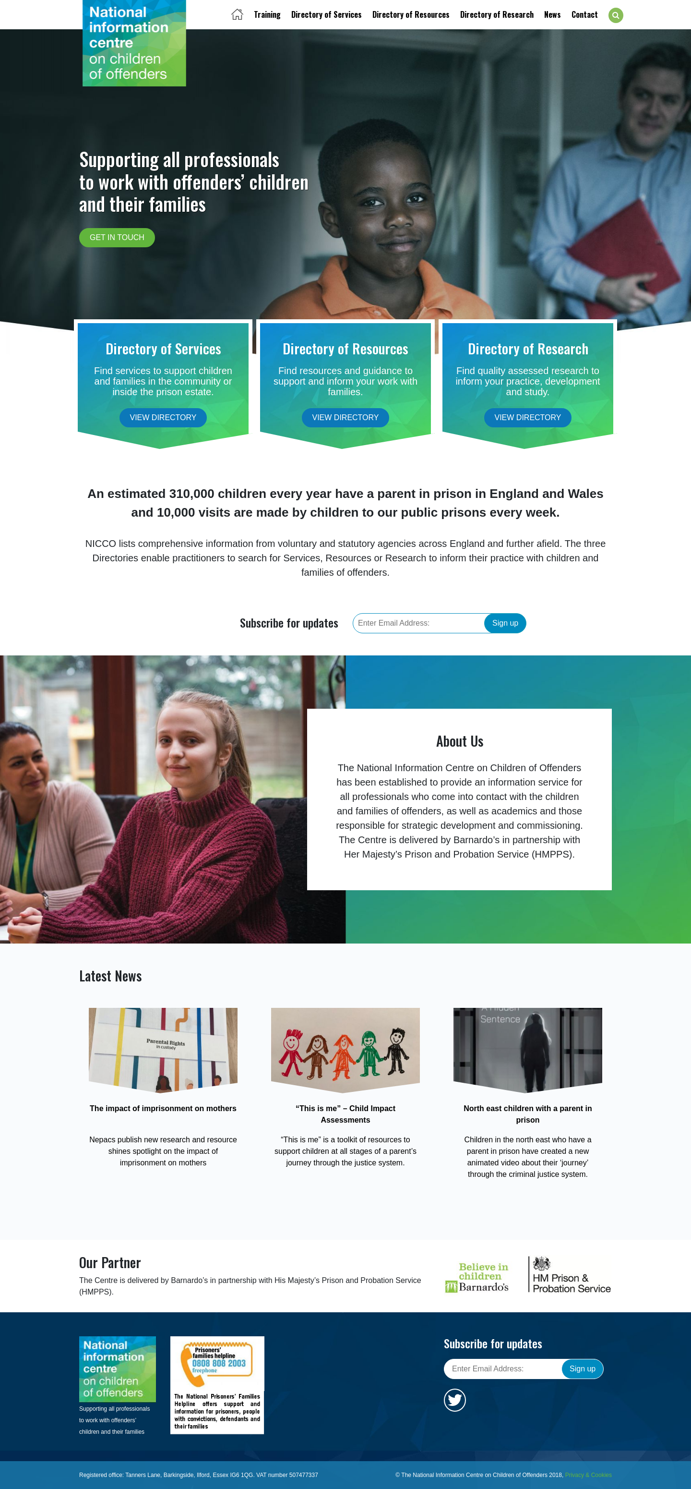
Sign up (505, 623)
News (552, 14)
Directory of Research (497, 14)
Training (267, 14)
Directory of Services (326, 14)
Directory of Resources (411, 14)
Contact (585, 14)
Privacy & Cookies (588, 1475)
